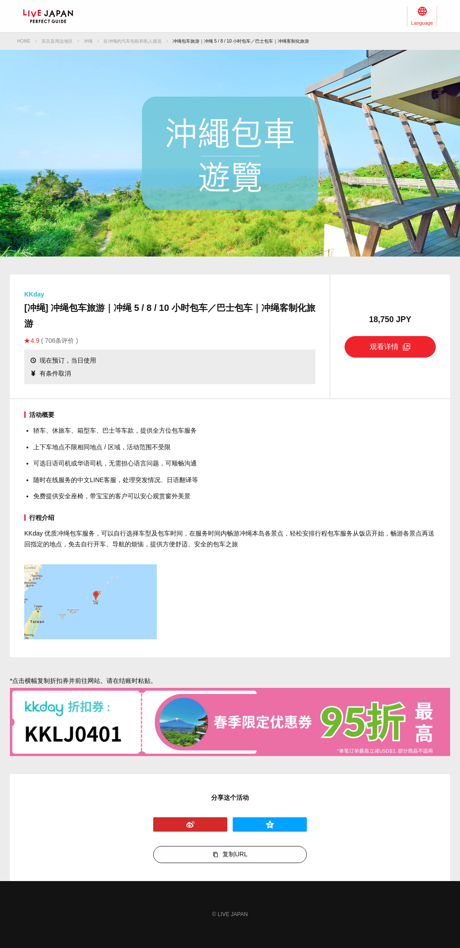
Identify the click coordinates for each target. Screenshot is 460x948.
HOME (24, 41)
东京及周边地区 (57, 41)
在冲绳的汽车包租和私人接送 (132, 41)
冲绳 (88, 41)
